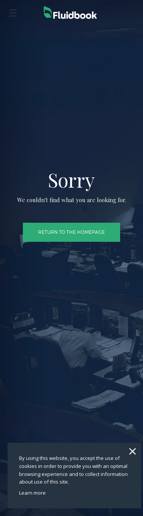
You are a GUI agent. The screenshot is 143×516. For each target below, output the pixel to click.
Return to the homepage (71, 203)
